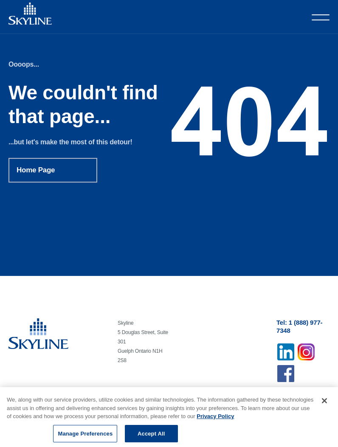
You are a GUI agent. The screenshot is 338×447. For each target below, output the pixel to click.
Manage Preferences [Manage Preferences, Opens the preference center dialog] (85, 436)
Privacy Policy (215, 418)
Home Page (36, 170)
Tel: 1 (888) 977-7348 (299, 326)
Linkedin (285, 351)
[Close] (324, 403)
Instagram (306, 351)
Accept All (151, 436)
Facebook (285, 373)
